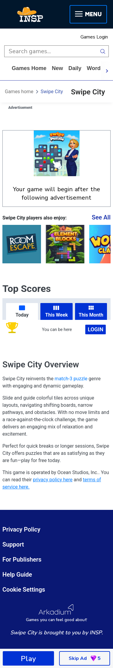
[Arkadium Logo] (56, 613)
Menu (88, 14)
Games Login (94, 37)
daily (74, 68)
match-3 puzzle (71, 378)
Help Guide (17, 574)
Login (95, 329)
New (57, 68)
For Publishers (22, 559)
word (94, 68)
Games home (29, 68)
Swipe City (52, 91)
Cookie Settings (23, 589)
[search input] (50, 51)
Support (13, 544)
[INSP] (30, 14)
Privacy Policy (21, 529)
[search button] (103, 51)
